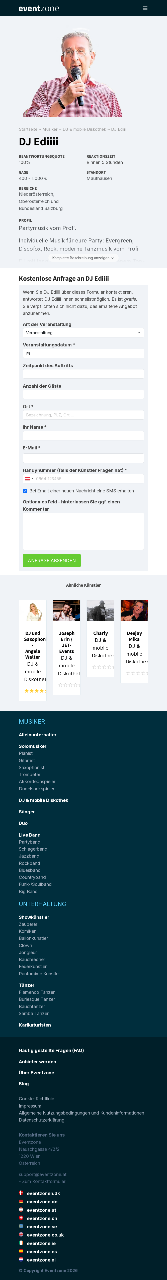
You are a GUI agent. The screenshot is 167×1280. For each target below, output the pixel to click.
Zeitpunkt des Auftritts (48, 365)
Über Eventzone (36, 1072)
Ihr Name (35, 427)
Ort (28, 406)
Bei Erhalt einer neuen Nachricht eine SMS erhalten (81, 490)
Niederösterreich (36, 194)
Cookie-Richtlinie (36, 1098)
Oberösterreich (34, 201)
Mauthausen (99, 178)
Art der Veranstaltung (47, 324)
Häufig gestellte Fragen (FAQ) (51, 1050)
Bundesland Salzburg (41, 208)
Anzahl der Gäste (42, 386)
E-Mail (32, 447)
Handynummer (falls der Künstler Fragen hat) (75, 470)
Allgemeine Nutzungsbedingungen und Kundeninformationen (81, 1113)
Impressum (30, 1106)
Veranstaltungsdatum (49, 344)
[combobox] (83, 415)
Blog (24, 1083)
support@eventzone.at (42, 1174)
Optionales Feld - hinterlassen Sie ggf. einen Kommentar (71, 505)
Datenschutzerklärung (41, 1120)
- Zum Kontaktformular (42, 1181)
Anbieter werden (37, 1061)
